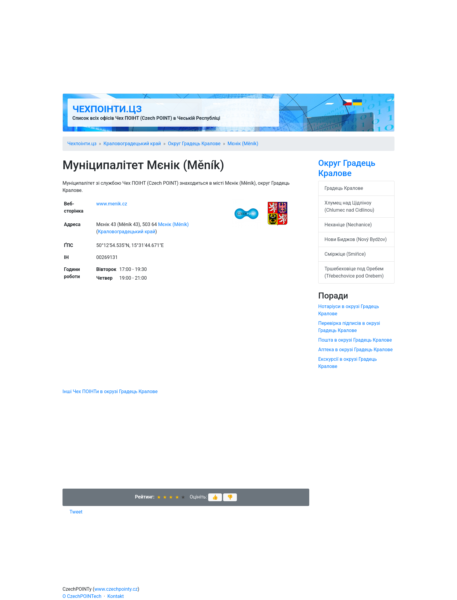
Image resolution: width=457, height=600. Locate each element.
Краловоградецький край (132, 143)
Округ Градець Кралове (194, 143)
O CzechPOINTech (82, 596)
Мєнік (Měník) (243, 143)
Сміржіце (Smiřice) (345, 254)
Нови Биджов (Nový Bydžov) (356, 239)
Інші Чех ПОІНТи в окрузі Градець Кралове (110, 391)
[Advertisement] (228, 47)
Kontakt (115, 596)
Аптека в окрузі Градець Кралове (355, 349)
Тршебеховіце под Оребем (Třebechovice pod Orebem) (354, 272)
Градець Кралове (344, 188)
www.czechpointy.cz (116, 589)
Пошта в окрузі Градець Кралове (355, 340)
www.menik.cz (111, 204)
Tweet (76, 512)
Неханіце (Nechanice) (348, 225)
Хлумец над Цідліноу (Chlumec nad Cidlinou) (349, 206)
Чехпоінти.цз (107, 109)
